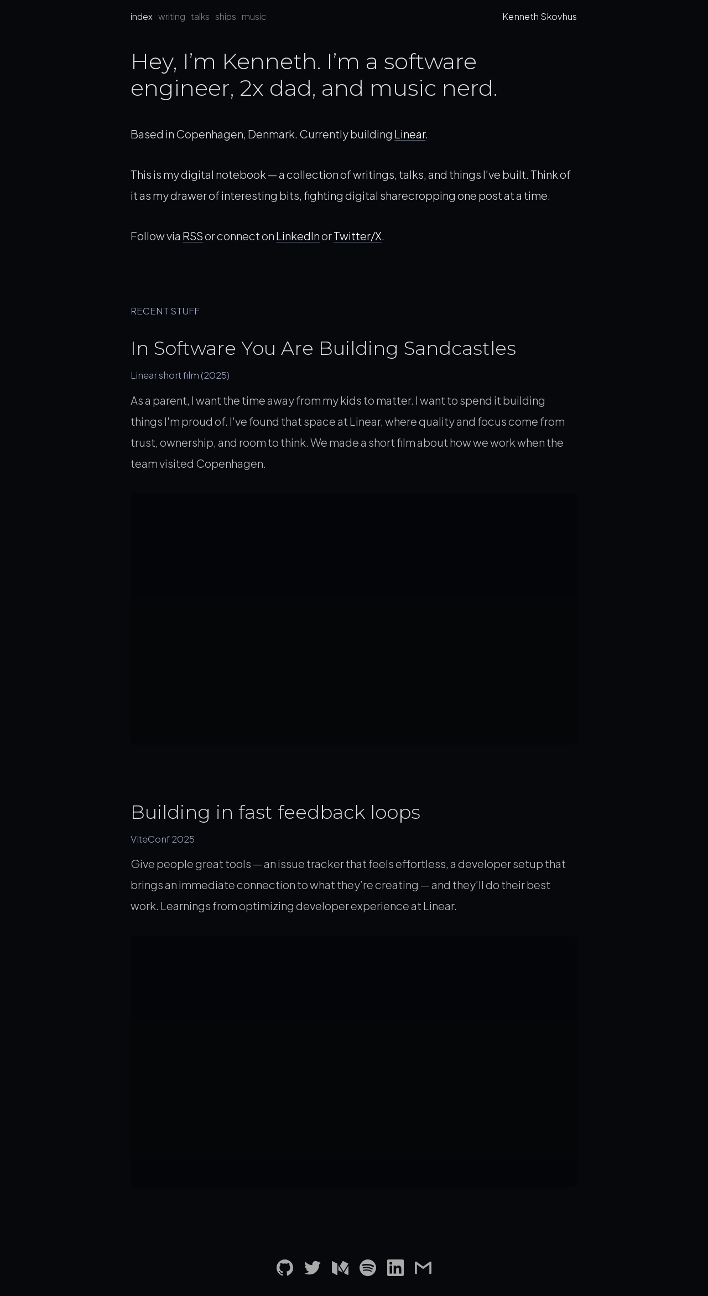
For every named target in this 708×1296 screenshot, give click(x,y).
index (142, 16)
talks (200, 16)
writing (171, 16)
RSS (193, 235)
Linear (409, 134)
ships (225, 16)
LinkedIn (298, 235)
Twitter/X (358, 235)
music (254, 16)
